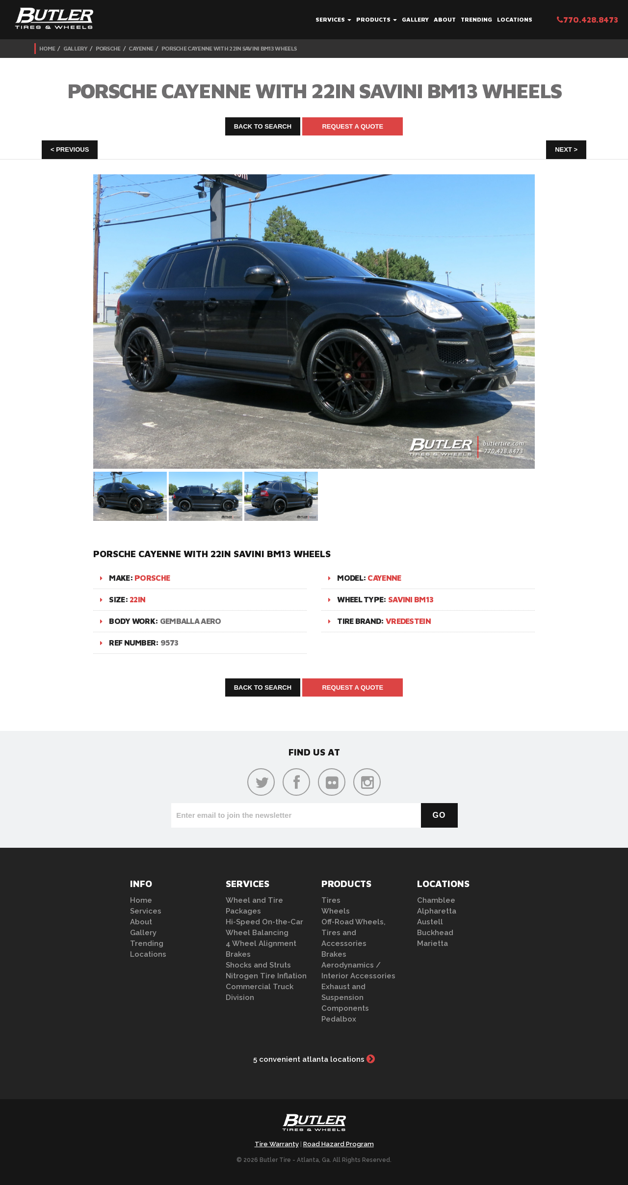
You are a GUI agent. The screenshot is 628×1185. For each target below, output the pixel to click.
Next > (566, 149)
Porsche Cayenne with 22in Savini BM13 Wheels (228, 48)
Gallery (415, 19)
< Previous (70, 149)
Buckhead (435, 932)
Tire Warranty (277, 1144)
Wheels (335, 911)
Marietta (432, 943)
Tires (330, 900)
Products (376, 19)
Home (47, 48)
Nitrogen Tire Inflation (266, 975)
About (445, 19)
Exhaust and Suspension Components (345, 997)
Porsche (108, 48)
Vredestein (408, 621)
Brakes (238, 954)
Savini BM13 (410, 599)
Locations (514, 19)
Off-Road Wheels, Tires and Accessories (353, 932)
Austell (430, 921)
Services (333, 19)
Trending (476, 19)
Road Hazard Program (338, 1144)
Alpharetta (436, 911)
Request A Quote (352, 126)
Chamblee (436, 900)
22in (137, 599)
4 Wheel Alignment (261, 943)
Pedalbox (338, 1019)
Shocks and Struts (258, 965)
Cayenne (141, 48)
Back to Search (263, 126)
